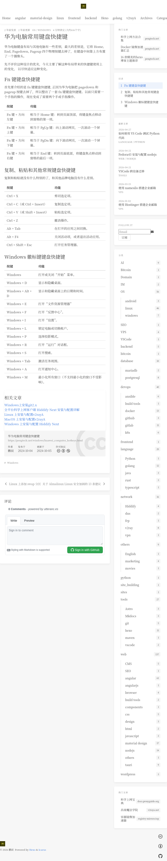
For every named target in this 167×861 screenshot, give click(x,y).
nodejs (131, 158)
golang (117, 18)
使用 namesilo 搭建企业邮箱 (137, 188)
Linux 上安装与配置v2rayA (24, 414)
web (121, 158)
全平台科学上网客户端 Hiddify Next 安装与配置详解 (41, 409)
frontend (74, 18)
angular (20, 18)
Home (6, 18)
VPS (120, 192)
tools (122, 175)
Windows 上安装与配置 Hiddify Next (31, 424)
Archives (146, 18)
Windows (12, 462)
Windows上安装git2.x (20, 405)
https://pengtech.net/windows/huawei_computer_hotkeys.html (45, 440)
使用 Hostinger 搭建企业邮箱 (137, 205)
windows (44, 30)
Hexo (104, 18)
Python (140, 141)
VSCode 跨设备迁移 (131, 171)
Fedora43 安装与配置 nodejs (137, 154)
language (125, 141)
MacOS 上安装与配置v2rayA (24, 419)
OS (34, 30)
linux (60, 18)
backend (91, 18)
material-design (41, 18)
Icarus (42, 849)
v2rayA (131, 18)
